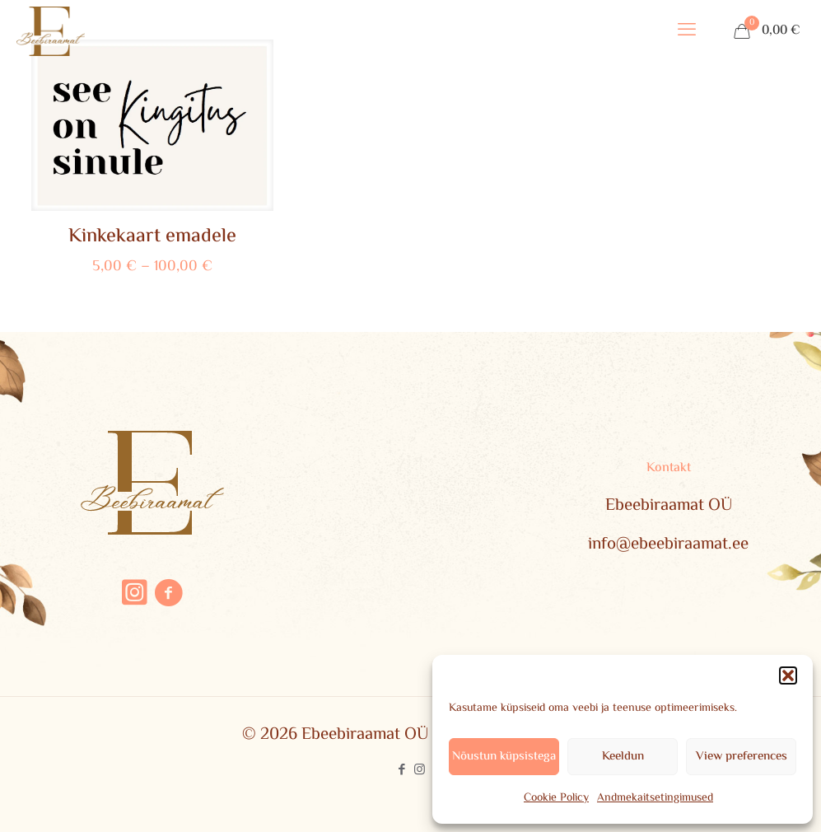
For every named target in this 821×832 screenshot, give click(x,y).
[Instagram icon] (419, 770)
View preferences (741, 756)
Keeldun (623, 756)
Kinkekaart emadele (152, 237)
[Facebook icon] (402, 770)
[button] (788, 675)
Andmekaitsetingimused (655, 798)
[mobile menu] (687, 31)
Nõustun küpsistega (504, 756)
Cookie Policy (556, 798)
